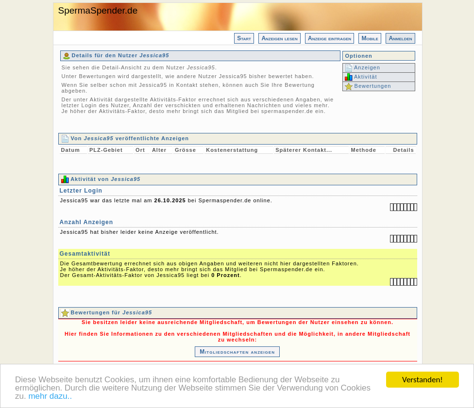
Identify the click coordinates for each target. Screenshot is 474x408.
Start (244, 38)
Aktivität (361, 77)
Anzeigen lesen (279, 38)
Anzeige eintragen (329, 38)
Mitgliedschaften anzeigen (237, 351)
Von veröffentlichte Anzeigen (125, 138)
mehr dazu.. (50, 396)
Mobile (369, 38)
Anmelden (400, 38)
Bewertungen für (106, 312)
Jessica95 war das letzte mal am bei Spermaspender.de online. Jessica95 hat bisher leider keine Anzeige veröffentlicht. (237, 238)
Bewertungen (368, 86)
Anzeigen (362, 67)
